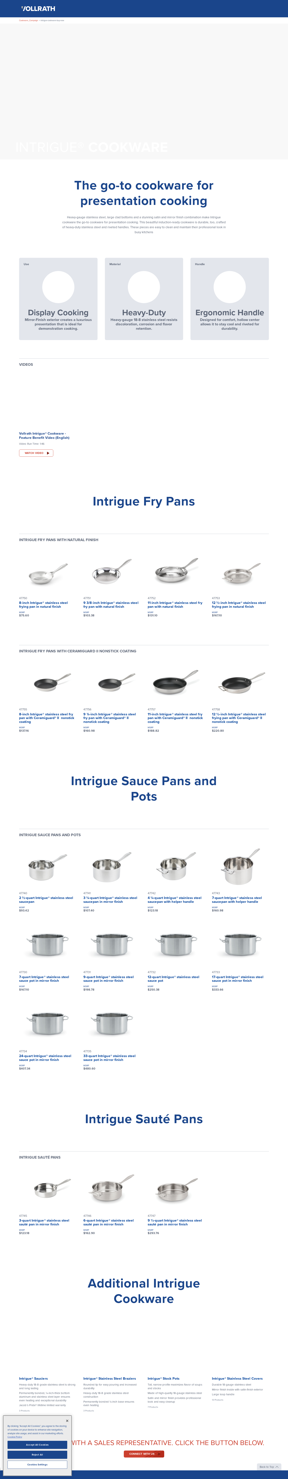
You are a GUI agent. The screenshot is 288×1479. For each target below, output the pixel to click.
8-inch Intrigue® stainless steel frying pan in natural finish (43, 605)
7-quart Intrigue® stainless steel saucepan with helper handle (237, 900)
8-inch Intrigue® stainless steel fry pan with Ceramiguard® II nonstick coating (46, 718)
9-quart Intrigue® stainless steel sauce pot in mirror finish (108, 979)
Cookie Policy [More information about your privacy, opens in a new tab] (15, 1436)
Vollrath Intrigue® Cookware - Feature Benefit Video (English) (44, 435)
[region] (37, 1445)
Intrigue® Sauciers (33, 1379)
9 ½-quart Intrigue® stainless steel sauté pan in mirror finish (175, 1222)
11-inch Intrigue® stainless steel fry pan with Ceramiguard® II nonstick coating (175, 718)
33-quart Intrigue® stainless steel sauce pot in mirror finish (109, 1058)
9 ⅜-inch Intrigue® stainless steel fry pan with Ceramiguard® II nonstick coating (109, 718)
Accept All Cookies (37, 1444)
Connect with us (142, 1454)
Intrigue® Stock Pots (163, 1379)
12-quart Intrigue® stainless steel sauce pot (173, 979)
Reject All (37, 1454)
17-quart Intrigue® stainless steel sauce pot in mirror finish (237, 979)
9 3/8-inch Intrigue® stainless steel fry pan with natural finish (110, 605)
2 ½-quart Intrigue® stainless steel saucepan (46, 900)
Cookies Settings (37, 1464)
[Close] (67, 1421)
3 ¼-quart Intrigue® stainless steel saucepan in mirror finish (110, 900)
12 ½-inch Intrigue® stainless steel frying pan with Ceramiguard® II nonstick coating (239, 718)
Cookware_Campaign (28, 20)
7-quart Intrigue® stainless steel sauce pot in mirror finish (44, 979)
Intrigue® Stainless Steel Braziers (109, 1379)
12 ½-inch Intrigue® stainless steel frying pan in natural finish (239, 605)
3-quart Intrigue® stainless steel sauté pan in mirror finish (44, 1222)
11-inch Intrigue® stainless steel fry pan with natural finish (175, 605)
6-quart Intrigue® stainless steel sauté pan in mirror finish (108, 1222)
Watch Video (34, 453)
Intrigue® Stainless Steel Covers (237, 1379)
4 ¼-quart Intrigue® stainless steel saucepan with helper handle (175, 900)
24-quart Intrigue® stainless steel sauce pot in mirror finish (45, 1058)
